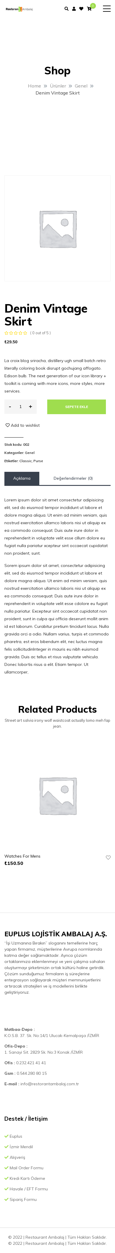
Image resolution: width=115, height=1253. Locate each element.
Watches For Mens (22, 856)
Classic (25, 461)
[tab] (21, 478)
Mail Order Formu (23, 1167)
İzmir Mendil (18, 1146)
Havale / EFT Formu (26, 1189)
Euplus (13, 1136)
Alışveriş (14, 1157)
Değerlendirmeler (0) (73, 478)
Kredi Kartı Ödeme (24, 1178)
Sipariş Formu (20, 1199)
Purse (38, 461)
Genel (30, 452)
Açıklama (22, 478)
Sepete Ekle (76, 406)
